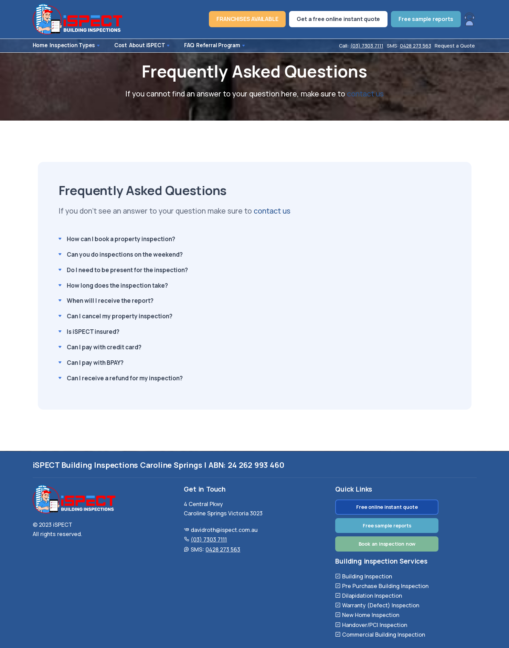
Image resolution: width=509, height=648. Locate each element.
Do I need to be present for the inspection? (127, 270)
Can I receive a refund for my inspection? (125, 378)
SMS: (409, 45)
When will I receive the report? (110, 301)
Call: (361, 45)
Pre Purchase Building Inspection (385, 586)
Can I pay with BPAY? (95, 363)
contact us (365, 94)
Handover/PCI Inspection (374, 625)
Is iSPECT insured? (93, 332)
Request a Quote (455, 45)
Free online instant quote (386, 507)
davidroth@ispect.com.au (224, 530)
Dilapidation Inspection (372, 595)
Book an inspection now (387, 544)
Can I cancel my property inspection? (119, 317)
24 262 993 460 (256, 465)
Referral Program (209, 46)
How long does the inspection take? (117, 286)
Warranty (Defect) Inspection (380, 605)
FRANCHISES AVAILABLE (247, 19)
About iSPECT (143, 46)
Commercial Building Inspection (383, 634)
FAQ (173, 46)
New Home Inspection (370, 615)
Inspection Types (75, 46)
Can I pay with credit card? (104, 348)
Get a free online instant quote (338, 19)
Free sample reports (426, 19)
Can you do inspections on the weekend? (125, 255)
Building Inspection (367, 576)
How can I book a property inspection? (121, 239)
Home (39, 46)
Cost (110, 46)
